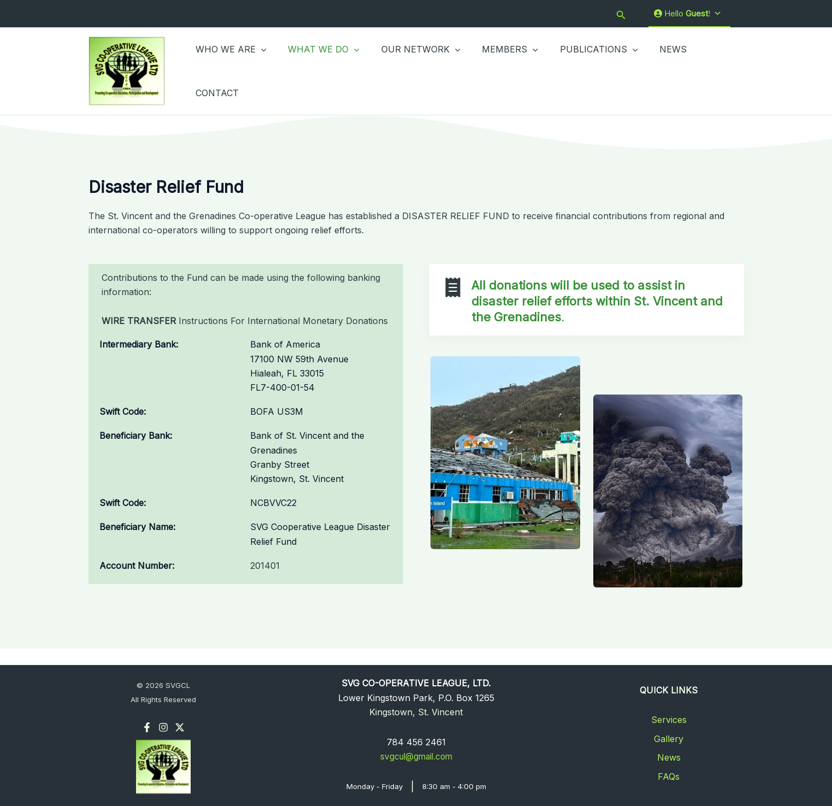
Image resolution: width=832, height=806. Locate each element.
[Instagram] (163, 727)
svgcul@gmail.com (416, 756)
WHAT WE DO (317, 70)
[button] (621, 14)
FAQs (669, 776)
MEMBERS (495, 70)
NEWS (649, 70)
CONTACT (701, 70)
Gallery (668, 738)
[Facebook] (147, 727)
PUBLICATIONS (579, 70)
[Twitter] (180, 727)
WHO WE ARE (228, 70)
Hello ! (688, 13)
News (669, 757)
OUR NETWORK (410, 70)
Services (669, 719)
